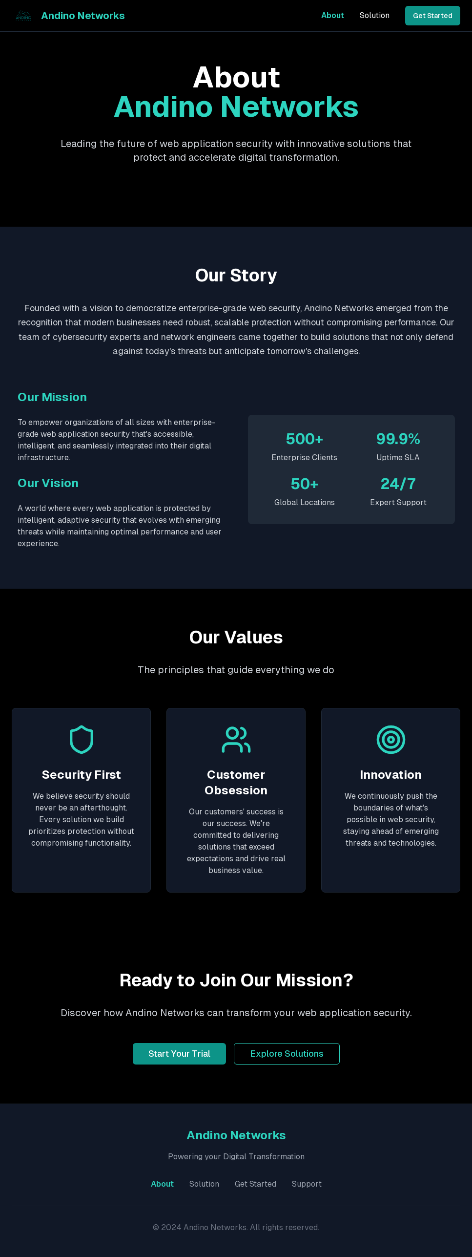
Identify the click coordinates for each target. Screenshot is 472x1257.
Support (307, 1184)
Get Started (432, 16)
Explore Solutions (287, 1053)
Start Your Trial (179, 1053)
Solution (375, 15)
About (332, 15)
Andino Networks (83, 15)
